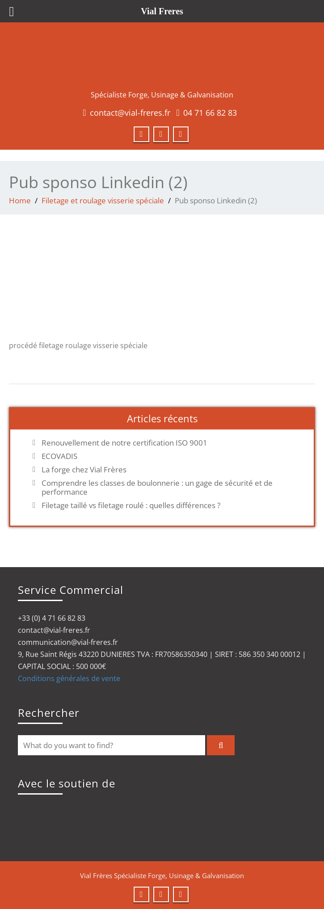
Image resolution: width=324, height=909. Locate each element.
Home (20, 200)
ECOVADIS (59, 456)
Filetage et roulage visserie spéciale (103, 200)
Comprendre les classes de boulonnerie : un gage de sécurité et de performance (157, 488)
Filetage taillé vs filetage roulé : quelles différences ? (131, 505)
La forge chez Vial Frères (84, 469)
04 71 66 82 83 (210, 112)
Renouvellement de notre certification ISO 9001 (124, 442)
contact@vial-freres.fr (130, 112)
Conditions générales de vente (69, 678)
